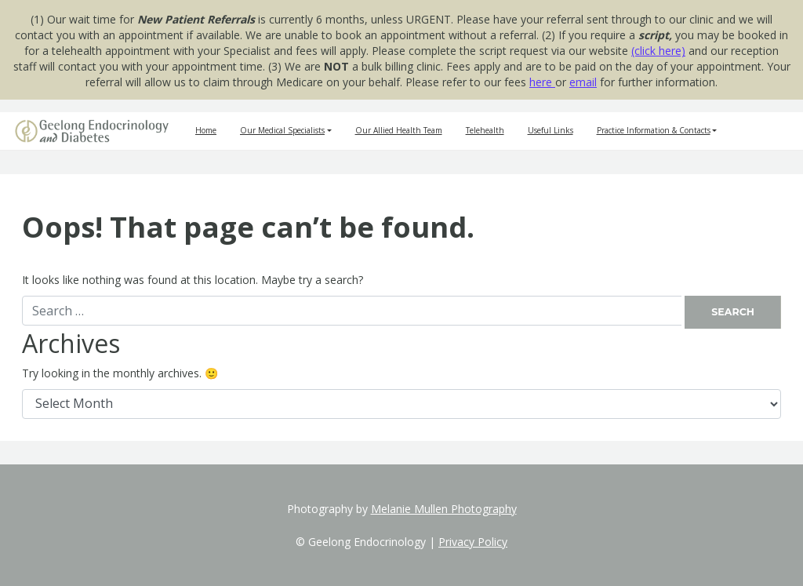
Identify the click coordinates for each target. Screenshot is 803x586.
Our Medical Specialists (282, 130)
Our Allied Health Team (398, 130)
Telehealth (485, 130)
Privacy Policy (472, 541)
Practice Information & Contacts (653, 130)
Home (205, 130)
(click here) (658, 50)
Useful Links (550, 130)
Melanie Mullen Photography (444, 508)
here (542, 82)
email (583, 82)
